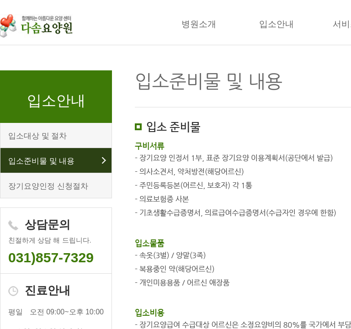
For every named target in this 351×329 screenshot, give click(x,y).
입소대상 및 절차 (37, 136)
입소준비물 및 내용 (41, 161)
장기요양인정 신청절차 (48, 186)
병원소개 (198, 24)
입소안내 (276, 24)
